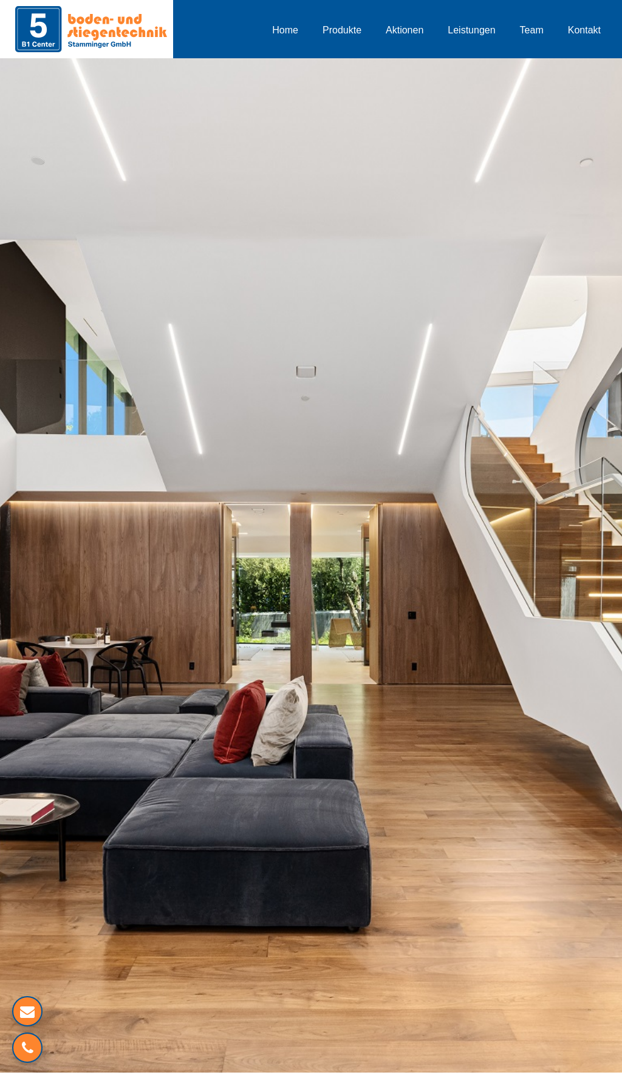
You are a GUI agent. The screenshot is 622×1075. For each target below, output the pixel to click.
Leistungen (471, 30)
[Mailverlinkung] (27, 1011)
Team (532, 30)
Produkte (342, 30)
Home (285, 30)
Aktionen (404, 30)
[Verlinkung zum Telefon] (27, 1048)
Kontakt (584, 30)
